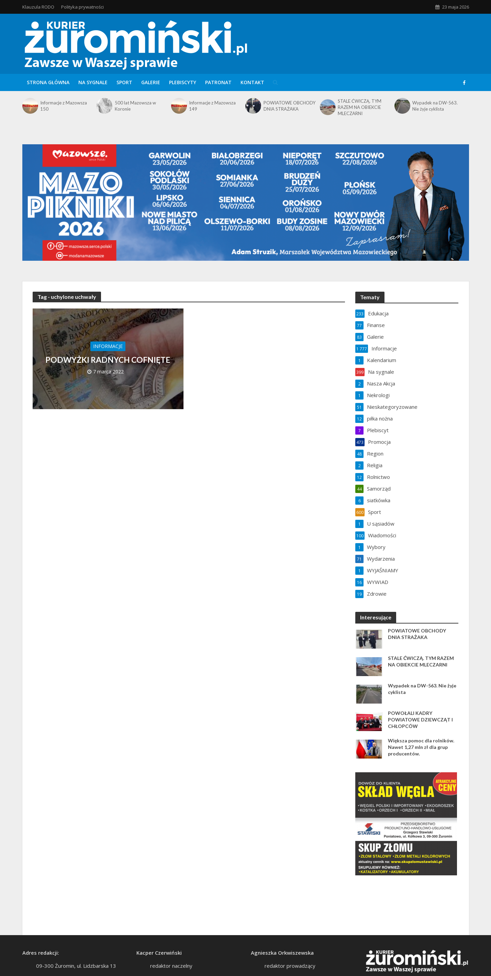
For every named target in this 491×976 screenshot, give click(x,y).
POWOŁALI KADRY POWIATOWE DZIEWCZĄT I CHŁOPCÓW (420, 719)
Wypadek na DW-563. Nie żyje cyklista (435, 106)
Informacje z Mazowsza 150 (63, 106)
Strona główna (48, 82)
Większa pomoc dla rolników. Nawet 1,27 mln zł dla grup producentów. (421, 747)
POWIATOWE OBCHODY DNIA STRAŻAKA (289, 106)
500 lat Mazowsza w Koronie (135, 106)
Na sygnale (93, 82)
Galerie (150, 82)
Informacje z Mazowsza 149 (212, 106)
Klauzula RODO (38, 7)
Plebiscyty (182, 82)
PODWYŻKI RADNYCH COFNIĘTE (107, 359)
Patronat (218, 82)
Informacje (108, 346)
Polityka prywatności (82, 7)
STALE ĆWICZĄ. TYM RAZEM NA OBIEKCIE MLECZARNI (359, 107)
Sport (124, 82)
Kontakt (252, 82)
